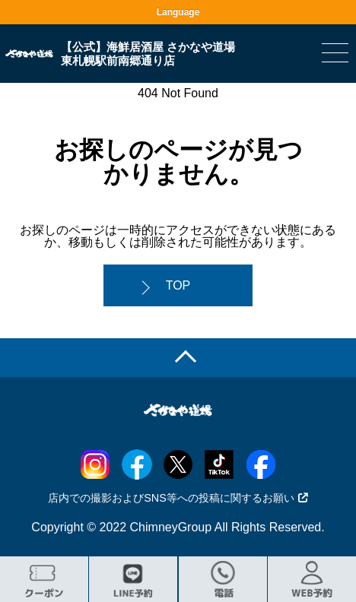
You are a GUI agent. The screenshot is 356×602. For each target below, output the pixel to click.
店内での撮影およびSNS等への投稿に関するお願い (178, 498)
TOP (178, 285)
